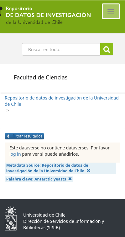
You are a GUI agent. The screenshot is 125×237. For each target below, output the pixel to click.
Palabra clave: (39, 179)
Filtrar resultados (24, 136)
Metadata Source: (48, 168)
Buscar (106, 49)
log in (15, 154)
